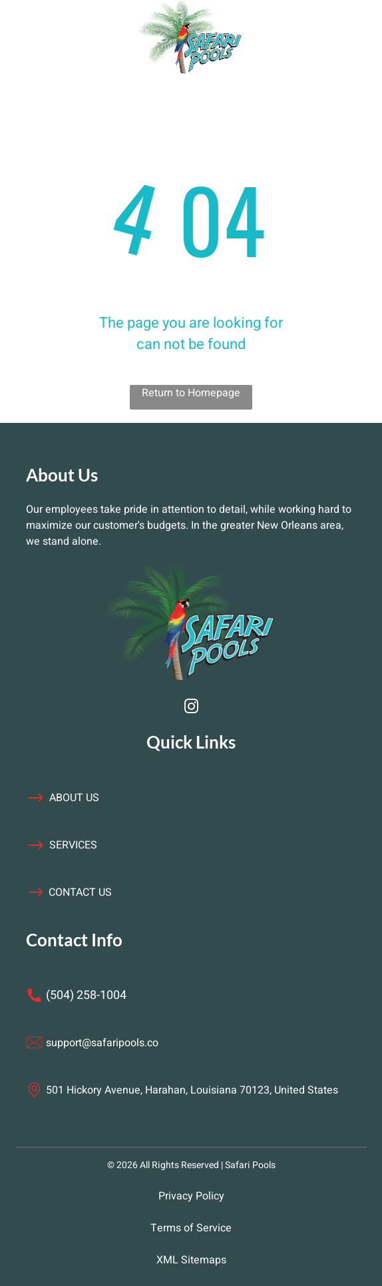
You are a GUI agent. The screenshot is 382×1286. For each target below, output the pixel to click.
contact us (80, 892)
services (73, 845)
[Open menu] (79, 37)
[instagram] (191, 708)
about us (74, 798)
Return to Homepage (191, 393)
